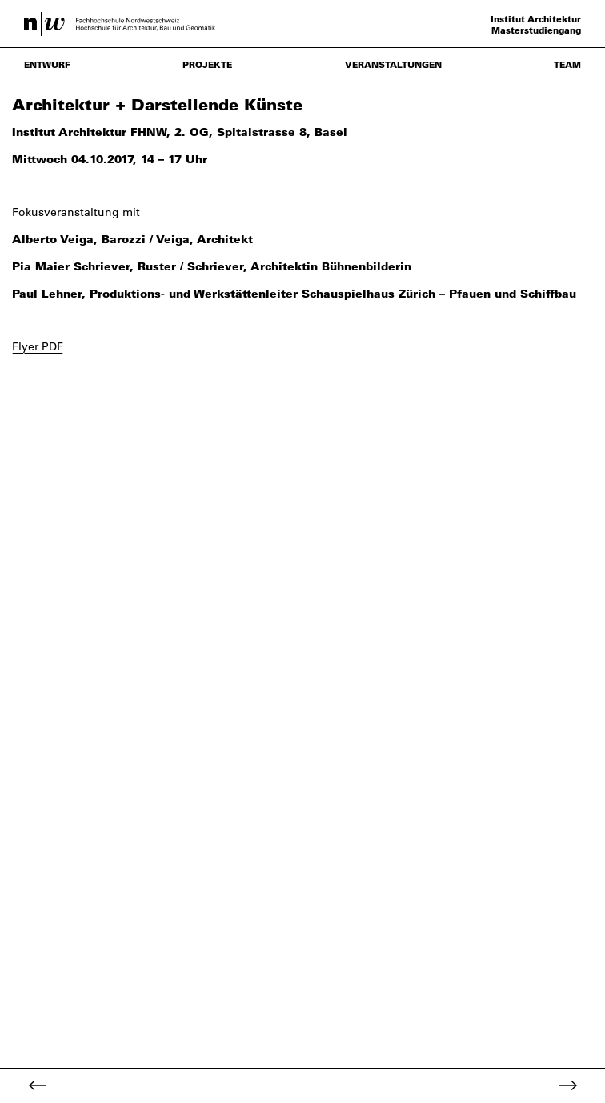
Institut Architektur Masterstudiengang (536, 25)
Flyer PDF (37, 346)
